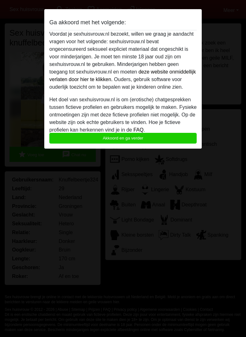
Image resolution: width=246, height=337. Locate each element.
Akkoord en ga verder (123, 138)
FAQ (138, 130)
